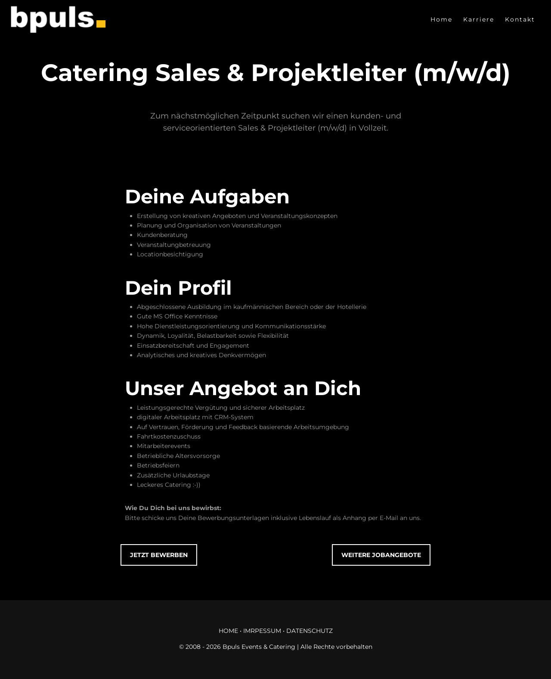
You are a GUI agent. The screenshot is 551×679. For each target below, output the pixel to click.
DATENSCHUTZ (309, 631)
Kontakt (520, 19)
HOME (228, 631)
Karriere (478, 19)
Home (441, 19)
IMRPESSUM (262, 631)
